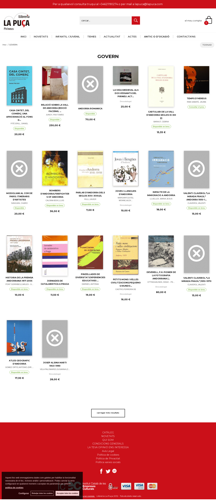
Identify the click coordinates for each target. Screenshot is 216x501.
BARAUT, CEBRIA (161, 122)
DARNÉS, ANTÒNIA (90, 284)
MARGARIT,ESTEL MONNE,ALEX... (126, 199)
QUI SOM (108, 439)
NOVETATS (41, 36)
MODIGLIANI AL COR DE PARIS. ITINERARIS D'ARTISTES (19, 196)
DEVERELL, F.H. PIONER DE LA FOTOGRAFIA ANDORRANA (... (161, 275)
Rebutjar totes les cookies (42, 493)
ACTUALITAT (112, 36)
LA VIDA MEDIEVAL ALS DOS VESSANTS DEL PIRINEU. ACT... (125, 93)
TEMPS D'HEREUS (196, 98)
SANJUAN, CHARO (19, 203)
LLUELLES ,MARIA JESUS (161, 199)
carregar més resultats (108, 413)
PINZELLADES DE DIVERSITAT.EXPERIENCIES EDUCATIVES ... (90, 277)
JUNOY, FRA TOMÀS (55, 115)
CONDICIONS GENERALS (108, 443)
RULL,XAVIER (90, 199)
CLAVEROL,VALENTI (197, 203)
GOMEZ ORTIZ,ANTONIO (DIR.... (19, 367)
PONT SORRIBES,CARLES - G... (19, 284)
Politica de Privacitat (108, 458)
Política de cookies (108, 454)
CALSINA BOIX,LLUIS (55, 200)
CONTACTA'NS (186, 36)
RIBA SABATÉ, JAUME (196, 102)
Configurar (24, 493)
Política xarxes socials (108, 462)
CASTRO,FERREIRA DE (125, 289)
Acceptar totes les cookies (67, 493)
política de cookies (14, 487)
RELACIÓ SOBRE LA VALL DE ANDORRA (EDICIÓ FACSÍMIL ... (55, 108)
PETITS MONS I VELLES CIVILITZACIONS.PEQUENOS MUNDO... (126, 282)
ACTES (132, 36)
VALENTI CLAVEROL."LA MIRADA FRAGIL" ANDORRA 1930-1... (196, 196)
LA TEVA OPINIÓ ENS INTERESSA (108, 447)
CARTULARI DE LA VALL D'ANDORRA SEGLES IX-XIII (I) (161, 114)
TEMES (91, 36)
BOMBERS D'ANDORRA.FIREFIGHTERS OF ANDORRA (55, 193)
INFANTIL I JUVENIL (68, 36)
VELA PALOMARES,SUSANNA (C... (55, 369)
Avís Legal (108, 451)
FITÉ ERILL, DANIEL (19, 123)
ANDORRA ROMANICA (90, 108)
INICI (23, 36)
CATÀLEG (108, 432)
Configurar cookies (85, 496)
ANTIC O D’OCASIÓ (156, 36)
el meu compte (193, 20)
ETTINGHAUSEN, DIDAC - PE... (161, 282)
